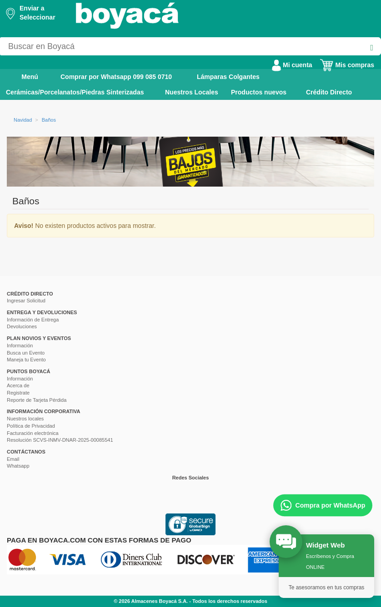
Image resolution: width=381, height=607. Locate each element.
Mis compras (347, 65)
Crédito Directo (329, 92)
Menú (23, 76)
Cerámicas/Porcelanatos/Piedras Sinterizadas (75, 92)
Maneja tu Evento (26, 359)
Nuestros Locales (191, 92)
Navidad (23, 120)
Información (20, 345)
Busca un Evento (26, 352)
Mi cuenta (292, 65)
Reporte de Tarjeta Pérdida (36, 400)
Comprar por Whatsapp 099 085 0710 (116, 76)
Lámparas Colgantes (228, 76)
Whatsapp (18, 466)
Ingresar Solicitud (26, 300)
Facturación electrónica (33, 433)
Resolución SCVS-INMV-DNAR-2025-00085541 (60, 440)
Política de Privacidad (31, 426)
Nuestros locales (25, 418)
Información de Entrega (33, 319)
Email (13, 459)
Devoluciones (22, 326)
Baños (49, 120)
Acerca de (18, 385)
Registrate (18, 392)
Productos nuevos (258, 92)
